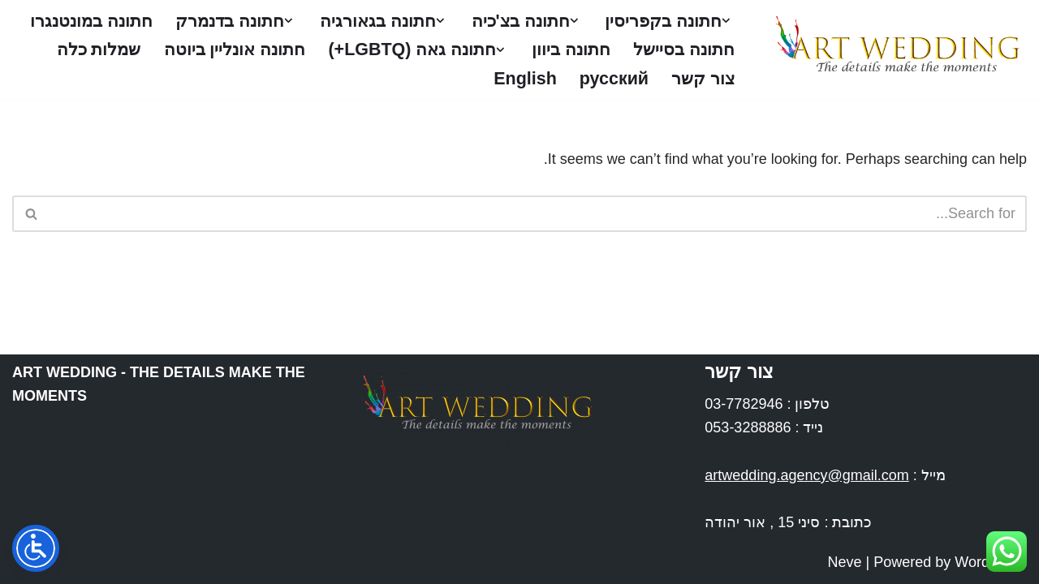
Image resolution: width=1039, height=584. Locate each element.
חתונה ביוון (417, 50)
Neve (845, 562)
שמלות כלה (521, 78)
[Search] (538, 213)
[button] (726, 20)
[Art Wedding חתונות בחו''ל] (894, 49)
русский (331, 78)
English (242, 78)
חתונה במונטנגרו (671, 50)
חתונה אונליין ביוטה (661, 78)
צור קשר (422, 78)
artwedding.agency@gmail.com (806, 475)
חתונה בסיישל (533, 50)
